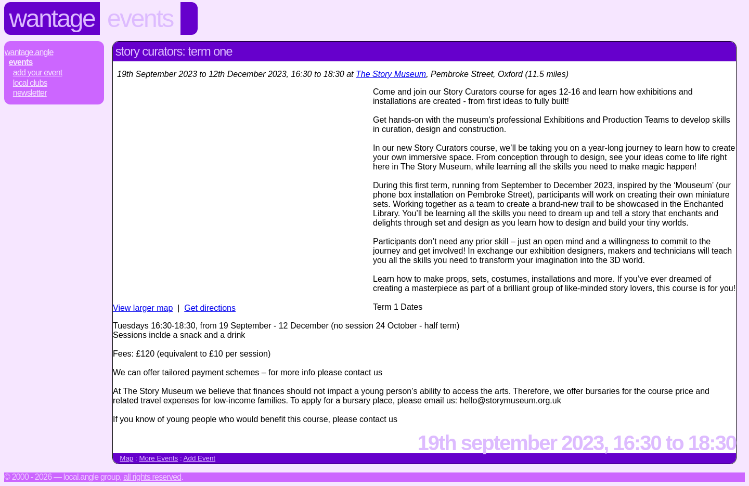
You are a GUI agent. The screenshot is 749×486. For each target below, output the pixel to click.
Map (126, 458)
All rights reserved (152, 476)
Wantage (52, 18)
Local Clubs (30, 82)
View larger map (143, 308)
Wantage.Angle (29, 52)
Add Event (200, 458)
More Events (158, 458)
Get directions (210, 308)
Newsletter (30, 92)
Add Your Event (37, 72)
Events (140, 18)
